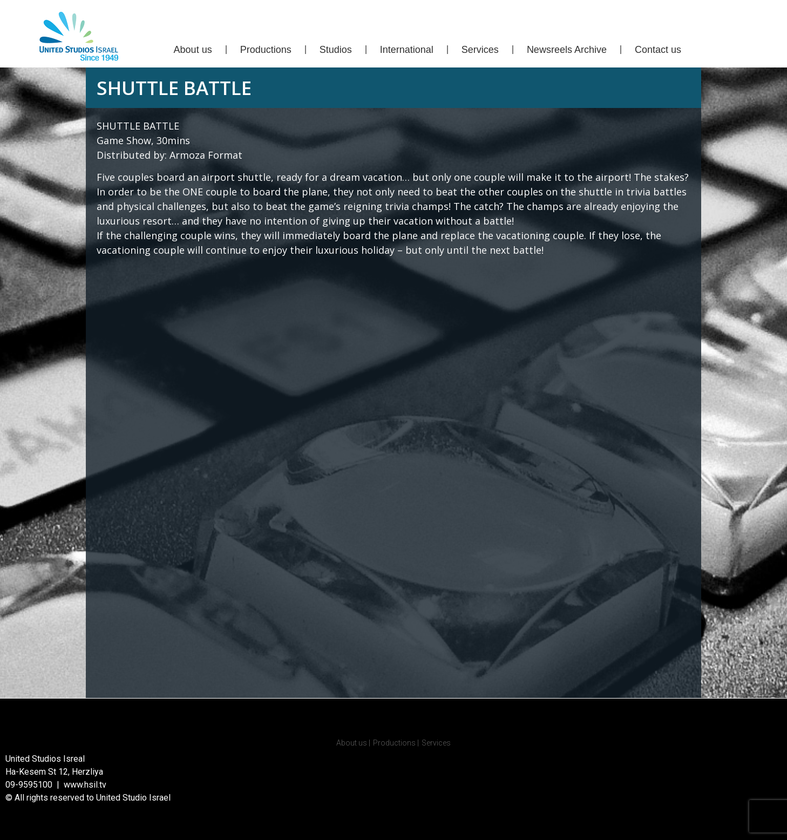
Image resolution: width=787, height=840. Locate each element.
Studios (336, 49)
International (406, 49)
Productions (265, 49)
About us (193, 49)
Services (480, 49)
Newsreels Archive (567, 49)
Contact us (658, 49)
